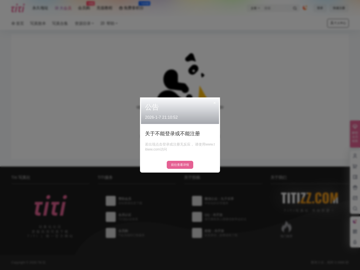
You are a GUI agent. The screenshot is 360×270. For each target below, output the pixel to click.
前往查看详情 (180, 165)
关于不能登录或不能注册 (172, 133)
